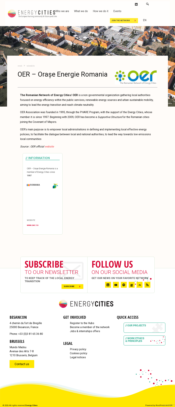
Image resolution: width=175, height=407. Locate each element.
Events (117, 11)
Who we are (62, 11)
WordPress (160, 405)
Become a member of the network (90, 327)
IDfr (170, 405)
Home (20, 66)
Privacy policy (78, 349)
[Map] (42, 203)
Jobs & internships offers (85, 331)
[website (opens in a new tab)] (49, 146)
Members (30, 66)
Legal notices (78, 357)
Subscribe (69, 286)
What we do (81, 11)
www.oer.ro (32, 225)
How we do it (100, 11)
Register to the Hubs (82, 323)
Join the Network (120, 20)
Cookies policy (78, 353)
